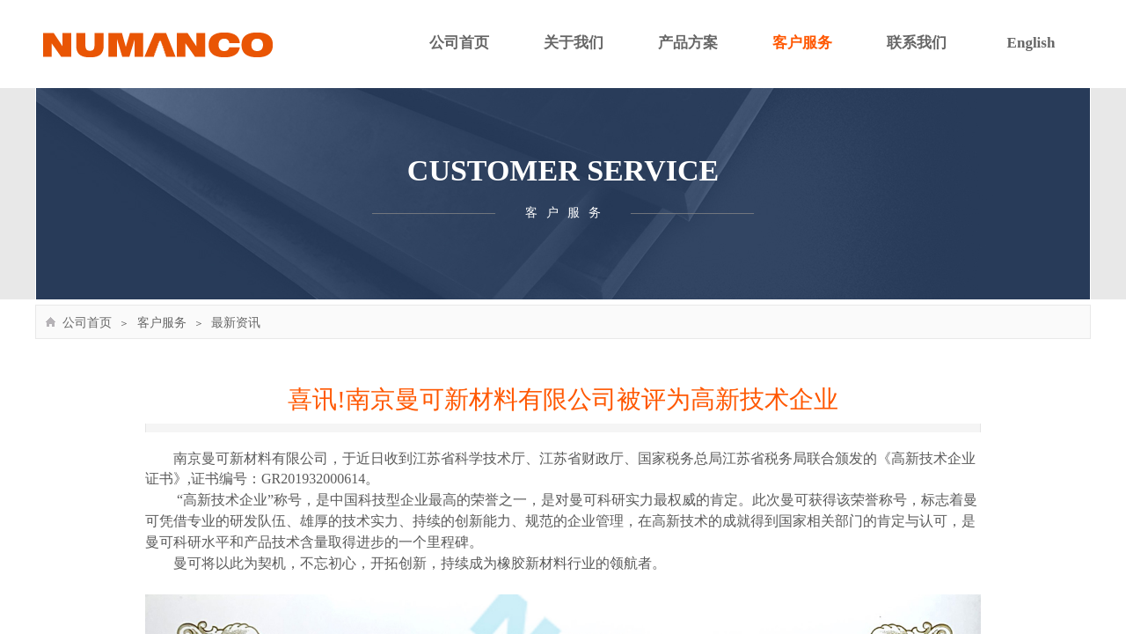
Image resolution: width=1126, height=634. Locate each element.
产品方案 (688, 42)
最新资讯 (235, 322)
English (1031, 42)
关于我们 (573, 42)
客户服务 (802, 42)
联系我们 (917, 42)
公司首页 (459, 42)
